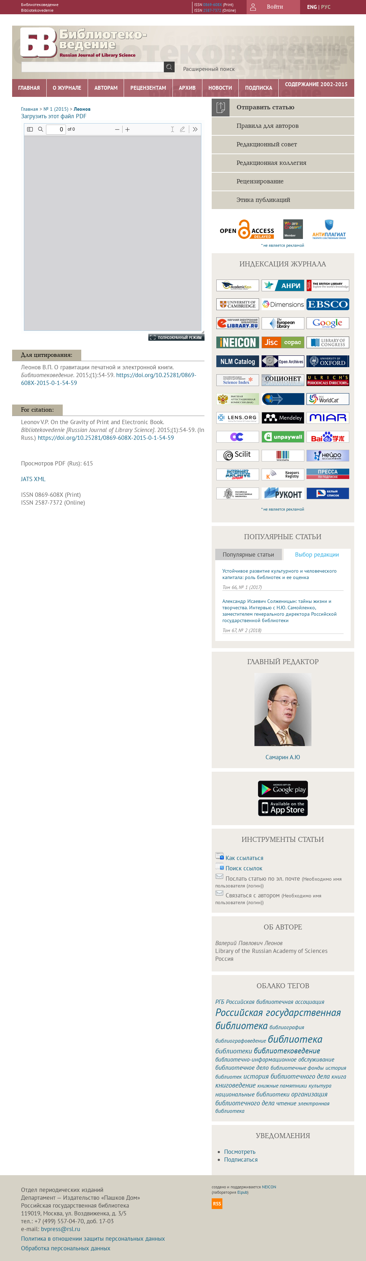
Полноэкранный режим (169, 337)
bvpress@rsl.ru (60, 1229)
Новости (220, 87)
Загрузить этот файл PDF (54, 116)
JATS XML (33, 479)
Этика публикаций (263, 200)
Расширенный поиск (209, 68)
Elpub (242, 1192)
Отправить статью (265, 107)
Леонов (82, 109)
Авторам (106, 87)
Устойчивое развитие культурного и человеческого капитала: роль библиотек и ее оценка (279, 574)
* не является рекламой (282, 245)
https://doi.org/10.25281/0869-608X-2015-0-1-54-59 (106, 438)
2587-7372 (212, 10)
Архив (187, 87)
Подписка (258, 87)
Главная (29, 87)
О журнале (67, 87)
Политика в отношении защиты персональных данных (93, 1238)
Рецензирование (260, 181)
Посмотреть (240, 1152)
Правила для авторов (268, 126)
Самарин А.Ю (283, 757)
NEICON (269, 1186)
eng (312, 7)
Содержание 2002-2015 (316, 84)
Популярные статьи (248, 554)
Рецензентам (148, 87)
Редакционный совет (267, 144)
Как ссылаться (244, 858)
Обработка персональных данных (65, 1248)
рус (325, 7)
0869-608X (212, 4)
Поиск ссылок (244, 868)
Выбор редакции (317, 554)
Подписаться (241, 1159)
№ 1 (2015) (55, 109)
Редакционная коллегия (271, 163)
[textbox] (92, 67)
